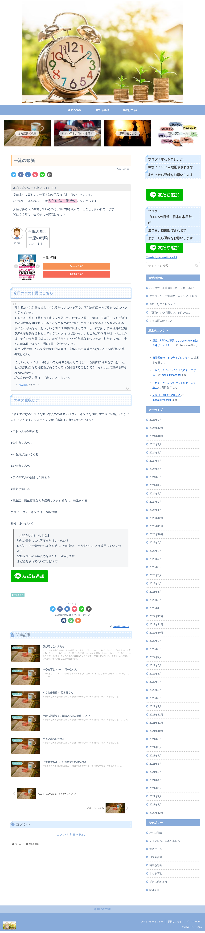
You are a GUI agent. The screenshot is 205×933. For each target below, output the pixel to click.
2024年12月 (156, 428)
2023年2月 (155, 600)
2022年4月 (155, 682)
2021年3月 (155, 788)
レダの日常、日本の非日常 (164, 841)
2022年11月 (156, 625)
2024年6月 (155, 469)
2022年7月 (155, 657)
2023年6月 (155, 567)
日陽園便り (155, 857)
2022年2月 (155, 698)
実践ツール (155, 849)
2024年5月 (155, 477)
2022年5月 (155, 674)
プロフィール (193, 923)
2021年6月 (155, 764)
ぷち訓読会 (155, 833)
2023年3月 (155, 592)
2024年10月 (156, 436)
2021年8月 (155, 747)
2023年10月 (156, 534)
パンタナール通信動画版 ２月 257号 (172, 288)
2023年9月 (155, 543)
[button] (196, 266)
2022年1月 (155, 706)
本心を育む (18, 595)
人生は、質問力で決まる (166, 395)
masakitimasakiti (171, 375)
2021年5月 (155, 772)
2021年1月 (155, 805)
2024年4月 (155, 485)
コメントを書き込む (70, 839)
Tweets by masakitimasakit (161, 257)
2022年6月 (155, 665)
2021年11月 (156, 723)
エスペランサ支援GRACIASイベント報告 (173, 296)
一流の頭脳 (49, 258)
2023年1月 (155, 608)
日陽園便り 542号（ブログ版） (171, 358)
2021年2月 (155, 797)
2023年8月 (155, 551)
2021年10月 (156, 731)
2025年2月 (155, 420)
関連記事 (154, 890)
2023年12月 (156, 518)
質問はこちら (174, 923)
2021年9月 (155, 739)
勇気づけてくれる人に (162, 304)
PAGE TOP (102, 910)
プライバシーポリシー (152, 923)
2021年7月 (155, 756)
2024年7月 (155, 461)
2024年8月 (155, 453)
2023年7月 (155, 559)
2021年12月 (156, 715)
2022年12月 (156, 616)
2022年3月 (155, 690)
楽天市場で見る (87, 267)
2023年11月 (156, 526)
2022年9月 (155, 641)
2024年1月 (155, 510)
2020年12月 (156, 813)
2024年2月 (155, 502)
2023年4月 (155, 584)
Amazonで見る (57, 267)
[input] (173, 266)
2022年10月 (156, 633)
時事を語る (155, 865)
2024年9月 (155, 444)
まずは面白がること (160, 321)
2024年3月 (155, 494)
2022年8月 (155, 649)
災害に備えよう (158, 882)
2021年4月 (155, 780)
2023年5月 (155, 575)
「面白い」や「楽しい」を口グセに (169, 312)
